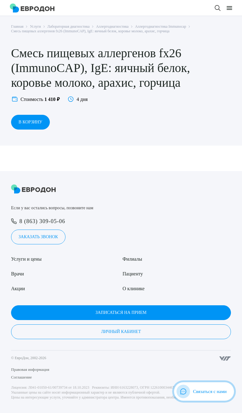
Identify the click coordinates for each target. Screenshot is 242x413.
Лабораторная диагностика (68, 26)
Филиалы (132, 259)
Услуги (35, 26)
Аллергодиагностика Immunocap (160, 26)
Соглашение (21, 377)
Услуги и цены (26, 259)
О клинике (134, 288)
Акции (18, 288)
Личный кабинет (121, 331)
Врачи (17, 273)
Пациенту (133, 273)
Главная (17, 26)
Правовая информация (30, 369)
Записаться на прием (120, 312)
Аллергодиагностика (112, 26)
